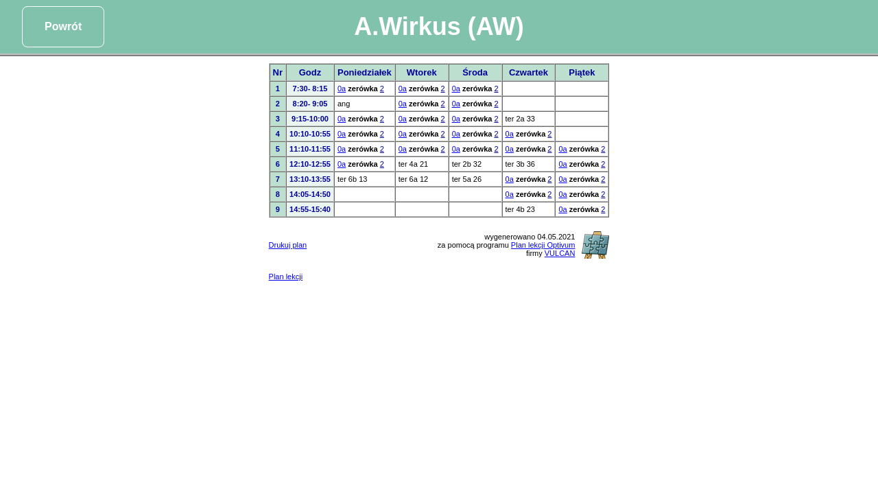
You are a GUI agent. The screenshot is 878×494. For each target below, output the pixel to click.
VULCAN (560, 253)
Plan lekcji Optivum (543, 245)
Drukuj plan (288, 245)
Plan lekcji (286, 276)
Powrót (63, 26)
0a (341, 88)
